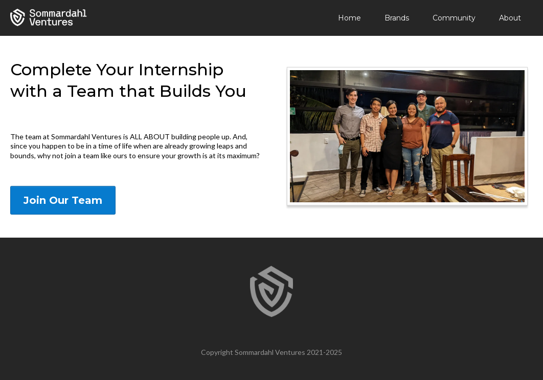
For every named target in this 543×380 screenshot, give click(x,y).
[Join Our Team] (63, 200)
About (510, 18)
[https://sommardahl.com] (48, 17)
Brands (396, 18)
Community (454, 18)
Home (349, 18)
